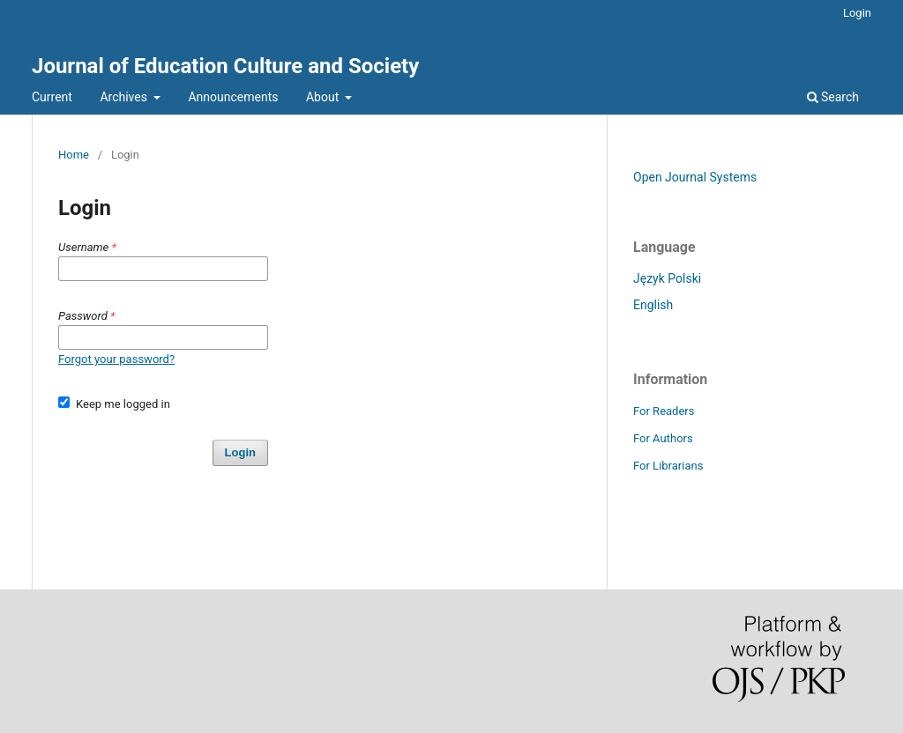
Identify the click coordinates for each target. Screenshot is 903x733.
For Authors (663, 438)
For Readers (664, 411)
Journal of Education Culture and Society (225, 66)
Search (833, 97)
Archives (125, 97)
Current (52, 97)
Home (73, 154)
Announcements (233, 97)
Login (857, 12)
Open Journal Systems (695, 177)
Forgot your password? (116, 359)
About (324, 97)
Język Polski (667, 278)
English (653, 305)
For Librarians (668, 465)
